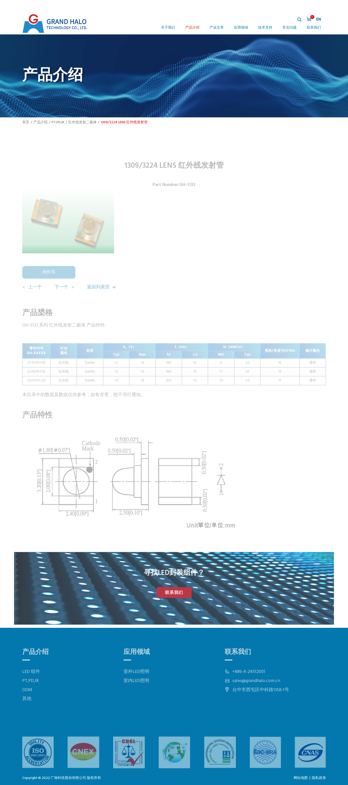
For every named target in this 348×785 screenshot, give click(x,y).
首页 (25, 122)
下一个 (62, 295)
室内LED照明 (136, 694)
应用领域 (241, 28)
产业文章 (217, 28)
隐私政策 (319, 778)
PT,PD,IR (58, 122)
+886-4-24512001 (248, 685)
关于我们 (168, 28)
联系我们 (314, 28)
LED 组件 (31, 685)
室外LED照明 (136, 685)
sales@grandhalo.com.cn (256, 694)
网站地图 (301, 778)
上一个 (35, 295)
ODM (27, 703)
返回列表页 (99, 295)
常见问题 (289, 28)
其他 (26, 712)
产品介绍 (192, 28)
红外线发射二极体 (82, 122)
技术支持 (265, 28)
